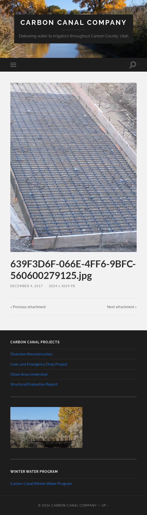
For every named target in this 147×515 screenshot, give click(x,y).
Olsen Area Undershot (29, 374)
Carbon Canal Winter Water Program (41, 483)
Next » (122, 307)
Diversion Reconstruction (31, 354)
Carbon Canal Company (73, 23)
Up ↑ (105, 505)
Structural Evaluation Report (34, 384)
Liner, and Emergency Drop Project (38, 364)
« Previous (28, 307)
